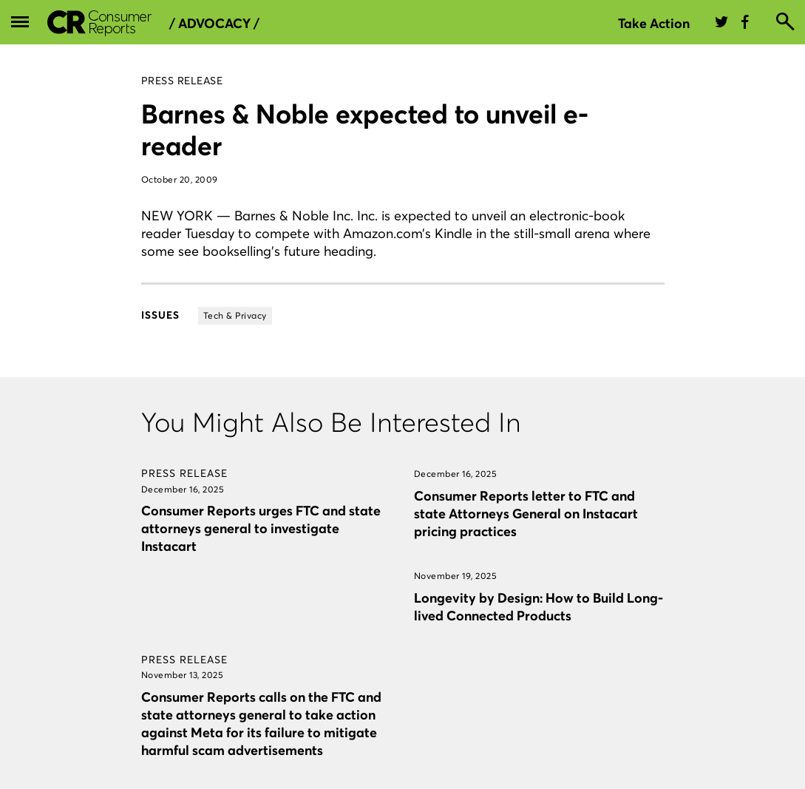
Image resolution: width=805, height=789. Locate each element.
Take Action (654, 23)
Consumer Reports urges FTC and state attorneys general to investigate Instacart (261, 528)
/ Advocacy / (214, 24)
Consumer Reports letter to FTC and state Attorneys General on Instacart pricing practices (526, 513)
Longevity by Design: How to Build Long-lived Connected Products (538, 606)
